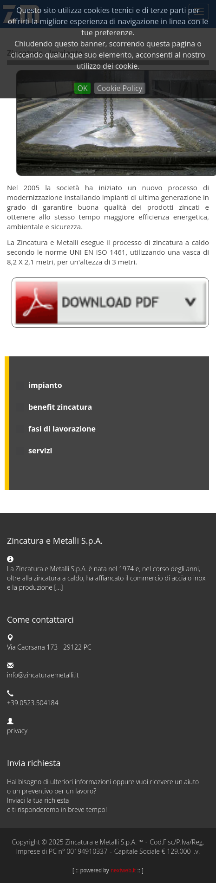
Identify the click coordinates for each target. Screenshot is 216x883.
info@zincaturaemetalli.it (43, 674)
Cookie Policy (120, 88)
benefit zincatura (60, 407)
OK (82, 88)
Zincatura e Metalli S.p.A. (55, 540)
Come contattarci (40, 619)
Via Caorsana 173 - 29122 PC (49, 647)
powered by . (108, 870)
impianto (45, 385)
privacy (17, 730)
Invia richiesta (34, 762)
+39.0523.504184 (33, 702)
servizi (40, 450)
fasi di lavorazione (62, 429)
